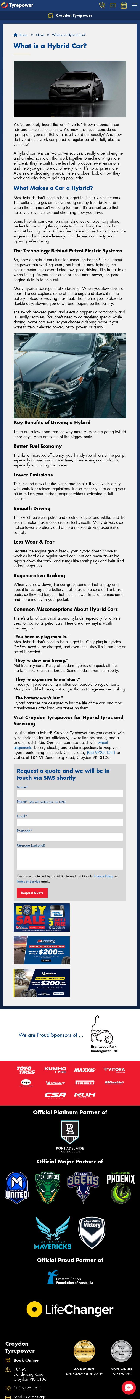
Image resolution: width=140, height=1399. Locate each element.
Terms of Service (28, 881)
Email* (22, 816)
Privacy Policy (103, 876)
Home (20, 35)
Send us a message (30, 1363)
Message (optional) (31, 845)
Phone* (41, 801)
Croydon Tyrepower (70, 15)
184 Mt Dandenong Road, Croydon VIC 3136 (30, 1340)
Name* (22, 787)
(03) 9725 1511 (101, 752)
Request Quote (32, 893)
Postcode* (24, 831)
